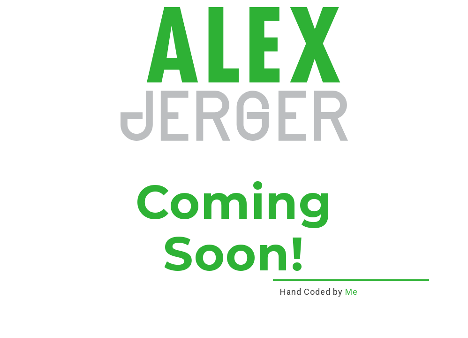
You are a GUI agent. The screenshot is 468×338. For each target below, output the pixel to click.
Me (351, 292)
